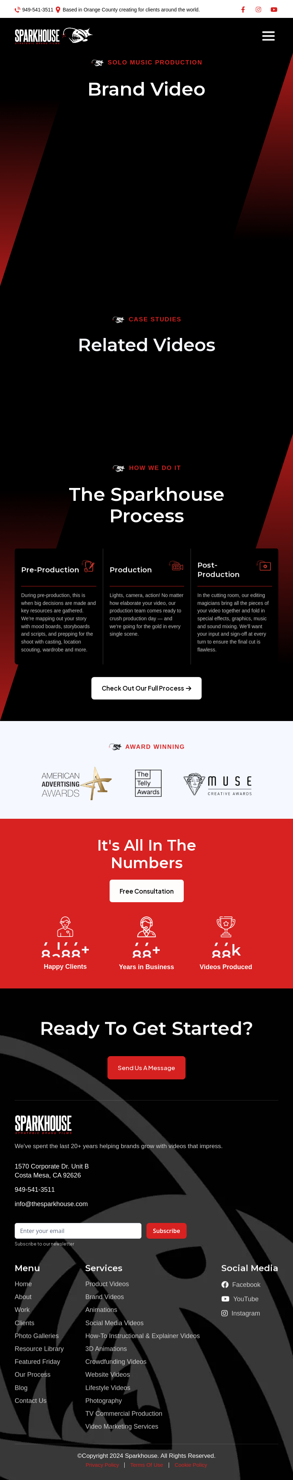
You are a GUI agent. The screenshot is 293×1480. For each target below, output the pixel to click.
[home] (40, 36)
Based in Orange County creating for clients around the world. (131, 10)
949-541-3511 (37, 10)
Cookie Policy (190, 1465)
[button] (268, 36)
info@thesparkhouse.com (51, 1204)
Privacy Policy (102, 1465)
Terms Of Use (146, 1465)
